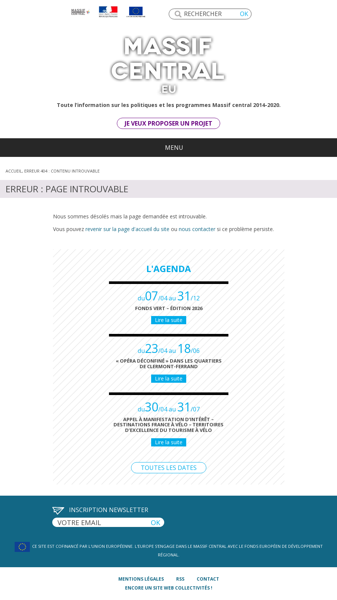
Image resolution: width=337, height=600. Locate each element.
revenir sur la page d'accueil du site (127, 229)
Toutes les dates (169, 468)
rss (180, 579)
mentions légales (141, 579)
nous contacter (197, 229)
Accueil (14, 171)
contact (208, 579)
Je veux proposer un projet (168, 123)
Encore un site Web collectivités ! (168, 588)
